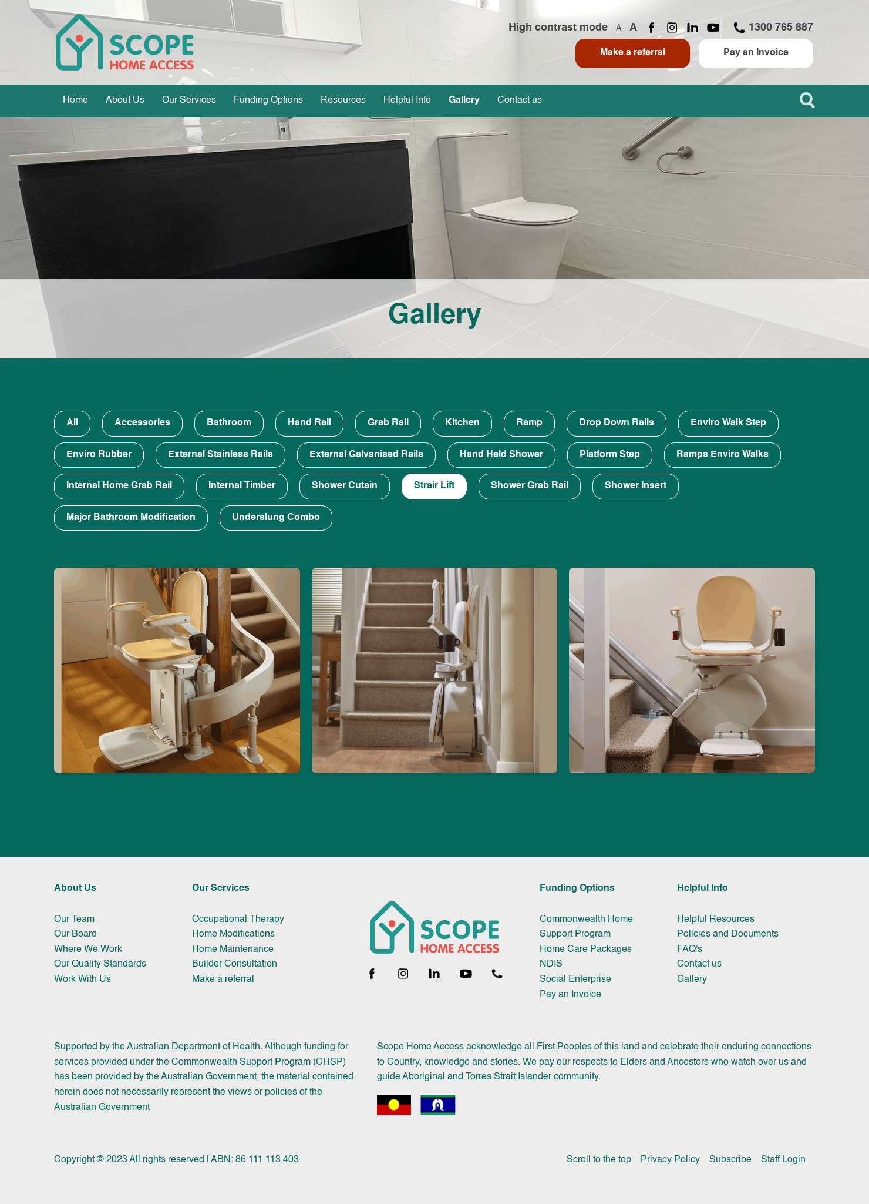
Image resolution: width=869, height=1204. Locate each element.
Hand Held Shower (501, 455)
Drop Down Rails (616, 423)
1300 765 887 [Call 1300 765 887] (773, 27)
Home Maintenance (233, 949)
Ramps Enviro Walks (722, 455)
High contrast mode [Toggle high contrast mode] (558, 27)
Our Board (75, 934)
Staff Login (783, 1160)
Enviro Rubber (99, 455)
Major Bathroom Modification (131, 517)
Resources (343, 100)
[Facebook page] (651, 27)
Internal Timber (241, 486)
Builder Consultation (234, 964)
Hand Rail (309, 423)
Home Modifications (233, 934)
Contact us (519, 100)
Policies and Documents (728, 934)
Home (75, 100)
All (72, 423)
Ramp (529, 423)
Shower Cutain (345, 486)
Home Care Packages (586, 949)
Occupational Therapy (238, 919)
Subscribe (730, 1160)
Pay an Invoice (756, 53)
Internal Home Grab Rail (119, 486)
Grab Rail (388, 423)
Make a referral (632, 53)
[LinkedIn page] (692, 27)
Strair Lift (434, 486)
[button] (807, 100)
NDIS (551, 964)
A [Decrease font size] (618, 28)
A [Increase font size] (633, 27)
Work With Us (82, 979)
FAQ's (689, 949)
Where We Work (88, 949)
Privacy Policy (670, 1160)
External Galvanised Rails (366, 455)
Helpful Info (407, 100)
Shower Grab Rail (529, 486)
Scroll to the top (599, 1160)
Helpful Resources (716, 919)
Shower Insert (635, 486)
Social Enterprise (575, 979)
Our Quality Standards (100, 964)
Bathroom (229, 423)
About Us (125, 100)
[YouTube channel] (713, 27)
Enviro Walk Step (728, 423)
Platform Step (610, 455)
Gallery (464, 100)
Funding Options (268, 100)
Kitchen (462, 423)
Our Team (74, 919)
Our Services (189, 100)
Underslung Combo (276, 517)
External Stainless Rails (220, 455)
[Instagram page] (672, 27)
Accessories (142, 423)
